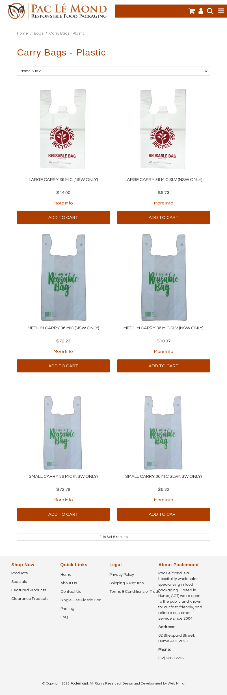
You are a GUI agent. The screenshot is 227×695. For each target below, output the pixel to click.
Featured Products (28, 590)
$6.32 (163, 489)
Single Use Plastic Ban (80, 600)
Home (22, 33)
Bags (38, 33)
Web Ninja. (176, 683)
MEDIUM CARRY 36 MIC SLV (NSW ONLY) (164, 328)
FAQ (64, 617)
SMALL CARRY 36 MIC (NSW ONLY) (63, 476)
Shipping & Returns (126, 583)
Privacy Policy (121, 575)
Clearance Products (29, 599)
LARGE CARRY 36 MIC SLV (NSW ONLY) (163, 179)
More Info (63, 203)
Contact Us (70, 592)
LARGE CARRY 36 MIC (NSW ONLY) (63, 179)
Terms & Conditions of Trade (131, 592)
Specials (19, 582)
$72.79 (63, 489)
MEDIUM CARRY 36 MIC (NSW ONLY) (63, 328)
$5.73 (163, 192)
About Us (68, 583)
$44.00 (63, 192)
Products (19, 573)
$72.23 (63, 341)
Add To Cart (63, 217)
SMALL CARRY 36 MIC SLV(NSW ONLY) (163, 476)
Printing (67, 609)
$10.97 (164, 341)
